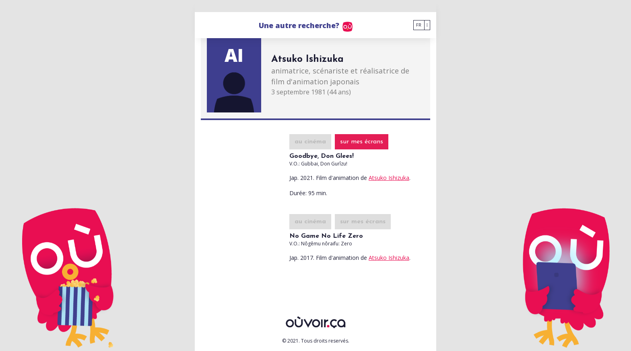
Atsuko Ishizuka (389, 178)
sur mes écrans (361, 142)
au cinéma (310, 142)
